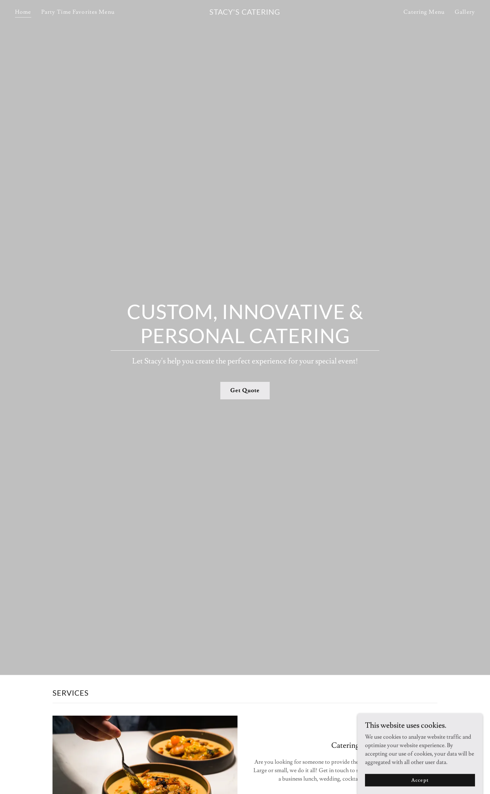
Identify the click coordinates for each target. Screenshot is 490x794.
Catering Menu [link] (424, 12)
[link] (245, 13)
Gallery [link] (465, 12)
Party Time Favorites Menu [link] (78, 12)
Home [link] (23, 12)
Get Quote (245, 390)
